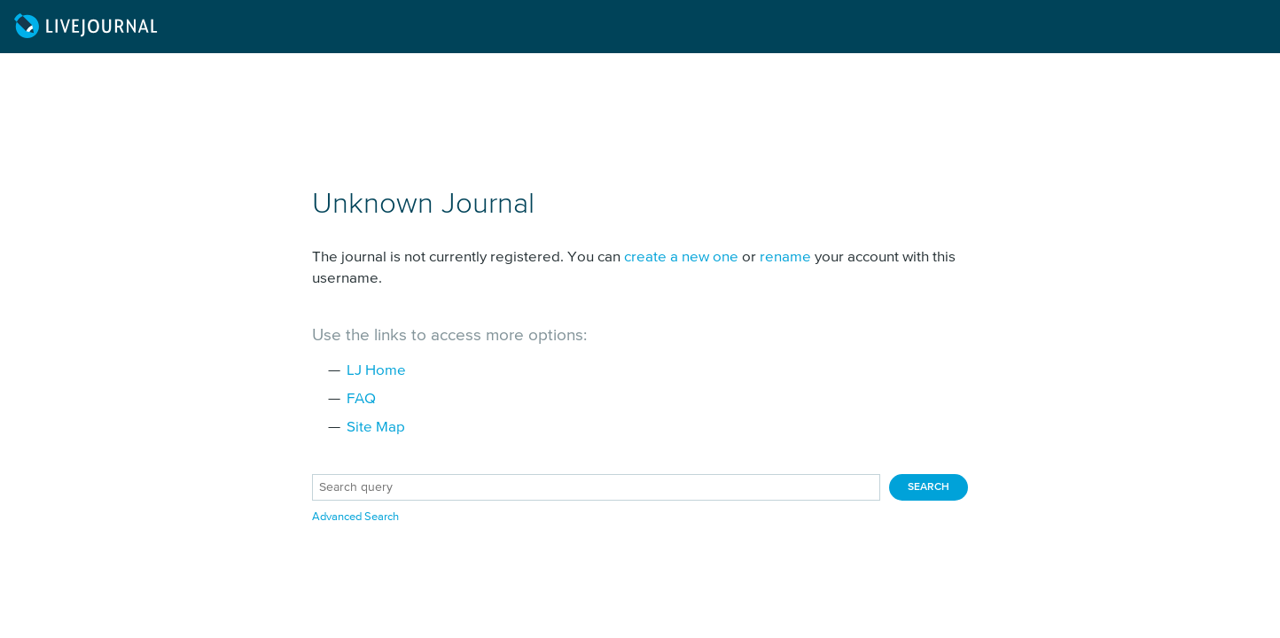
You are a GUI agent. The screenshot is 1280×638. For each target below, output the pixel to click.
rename (785, 257)
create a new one (681, 257)
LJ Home (376, 370)
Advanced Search (355, 517)
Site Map (376, 427)
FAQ (361, 399)
